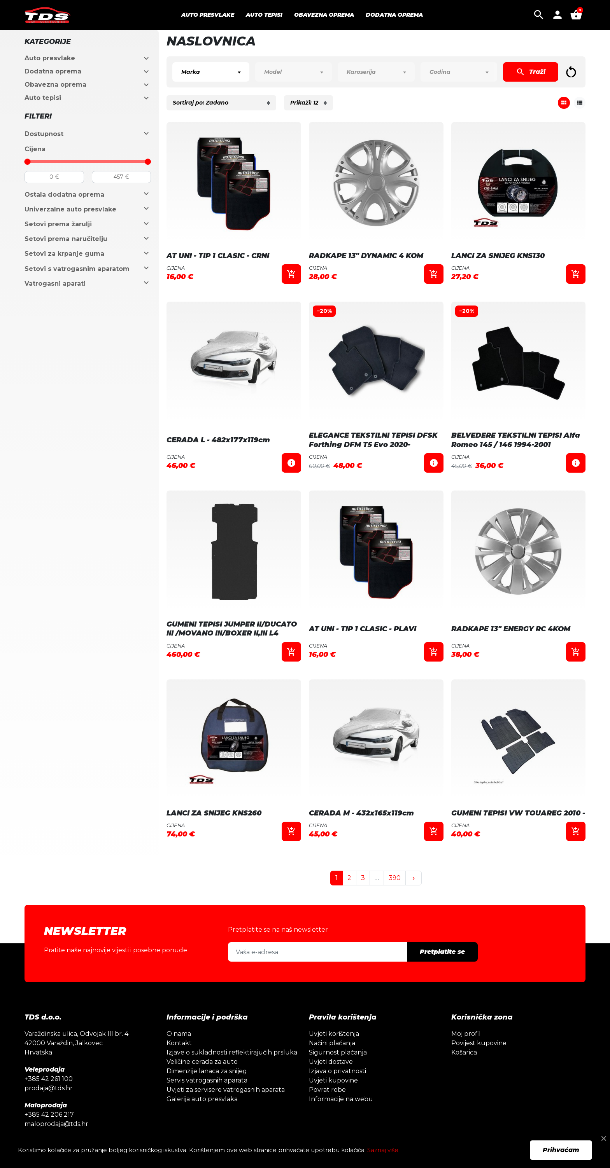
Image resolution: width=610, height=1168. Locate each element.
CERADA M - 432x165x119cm (361, 813)
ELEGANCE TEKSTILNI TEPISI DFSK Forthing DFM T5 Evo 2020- (373, 440)
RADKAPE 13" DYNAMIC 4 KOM (366, 255)
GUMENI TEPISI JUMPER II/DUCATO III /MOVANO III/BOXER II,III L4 (232, 628)
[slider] (28, 162)
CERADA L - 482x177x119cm (218, 440)
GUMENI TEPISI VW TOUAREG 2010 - (518, 813)
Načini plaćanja (332, 1043)
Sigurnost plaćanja (338, 1052)
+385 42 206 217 (49, 1114)
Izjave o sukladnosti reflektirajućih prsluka (232, 1052)
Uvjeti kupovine (333, 1080)
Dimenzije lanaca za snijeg (207, 1071)
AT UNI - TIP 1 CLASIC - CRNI (218, 255)
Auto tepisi (43, 97)
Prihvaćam (561, 1150)
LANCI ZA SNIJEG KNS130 (498, 255)
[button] (538, 14)
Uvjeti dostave (331, 1061)
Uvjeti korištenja (334, 1033)
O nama (179, 1033)
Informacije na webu (341, 1099)
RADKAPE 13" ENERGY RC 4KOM (510, 629)
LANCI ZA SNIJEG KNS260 (214, 813)
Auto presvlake (50, 58)
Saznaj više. (383, 1150)
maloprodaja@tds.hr (56, 1124)
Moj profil (466, 1033)
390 (395, 878)
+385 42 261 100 (49, 1078)
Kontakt (179, 1043)
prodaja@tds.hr (49, 1088)
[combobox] (210, 72)
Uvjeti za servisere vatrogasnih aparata (226, 1089)
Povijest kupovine (479, 1043)
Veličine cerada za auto (202, 1061)
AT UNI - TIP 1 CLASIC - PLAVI (362, 629)
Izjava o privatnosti (337, 1071)
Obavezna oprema (55, 84)
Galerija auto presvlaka (202, 1099)
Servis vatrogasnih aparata (207, 1080)
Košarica (464, 1052)
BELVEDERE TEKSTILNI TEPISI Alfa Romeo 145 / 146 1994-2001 (515, 440)
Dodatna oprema (53, 71)
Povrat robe (327, 1089)
